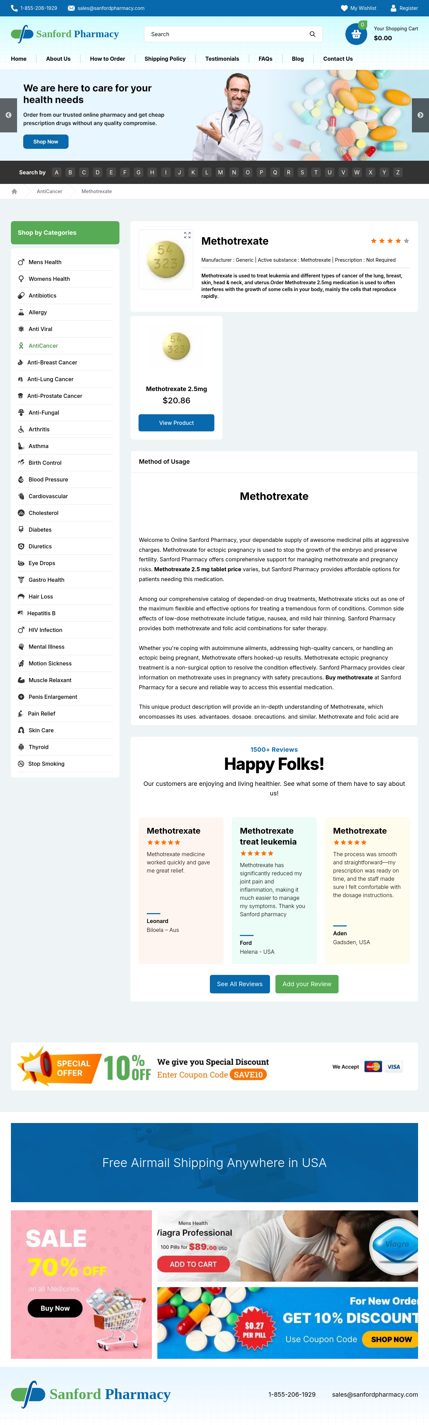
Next (420, 115)
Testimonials (222, 58)
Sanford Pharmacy (372, 618)
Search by (32, 172)
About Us (58, 58)
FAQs (266, 58)
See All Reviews (240, 984)
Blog (298, 58)
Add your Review (307, 984)
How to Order (107, 58)
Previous (8, 115)
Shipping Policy (165, 58)
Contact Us (338, 58)
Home (19, 58)
